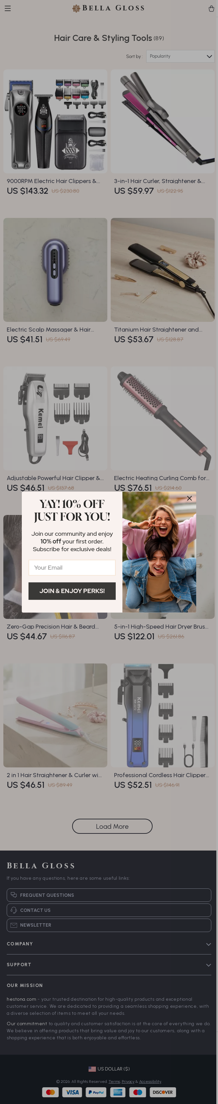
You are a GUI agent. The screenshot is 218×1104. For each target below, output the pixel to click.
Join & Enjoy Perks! (72, 591)
